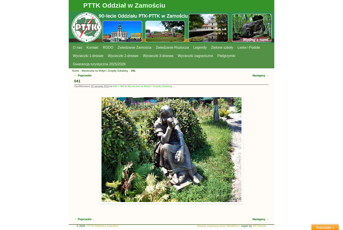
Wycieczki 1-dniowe (88, 56)
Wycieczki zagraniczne (195, 56)
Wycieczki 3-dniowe (158, 56)
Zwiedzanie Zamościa (134, 47)
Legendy (200, 47)
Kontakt (92, 47)
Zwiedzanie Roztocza (172, 47)
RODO (108, 47)
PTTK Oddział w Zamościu (124, 5)
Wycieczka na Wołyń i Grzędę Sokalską (105, 70)
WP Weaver (259, 226)
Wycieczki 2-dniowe (123, 56)
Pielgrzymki (226, 56)
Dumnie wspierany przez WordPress (218, 226)
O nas (77, 47)
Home (75, 70)
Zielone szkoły (222, 47)
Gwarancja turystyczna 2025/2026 (99, 64)
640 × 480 (118, 86)
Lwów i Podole (249, 47)
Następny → (260, 75)
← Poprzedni (82, 75)
